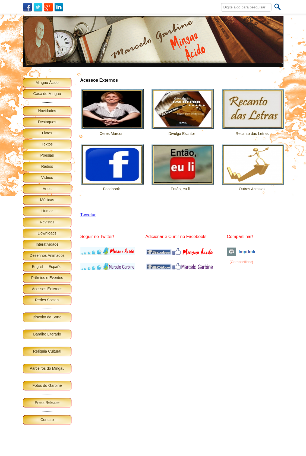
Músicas (47, 200)
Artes (47, 188)
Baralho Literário (47, 334)
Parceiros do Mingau (47, 368)
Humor (47, 211)
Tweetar (88, 215)
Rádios (47, 166)
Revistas (47, 222)
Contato (47, 419)
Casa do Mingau (47, 93)
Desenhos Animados (47, 255)
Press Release (47, 402)
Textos (47, 144)
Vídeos (47, 177)
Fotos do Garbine (47, 385)
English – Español (47, 266)
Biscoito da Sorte (47, 317)
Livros (47, 133)
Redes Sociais (47, 300)
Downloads (47, 233)
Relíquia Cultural (47, 351)
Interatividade (47, 244)
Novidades (47, 111)
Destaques (47, 122)
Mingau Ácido (47, 82)
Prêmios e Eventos (47, 278)
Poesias (47, 155)
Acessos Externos (47, 289)
